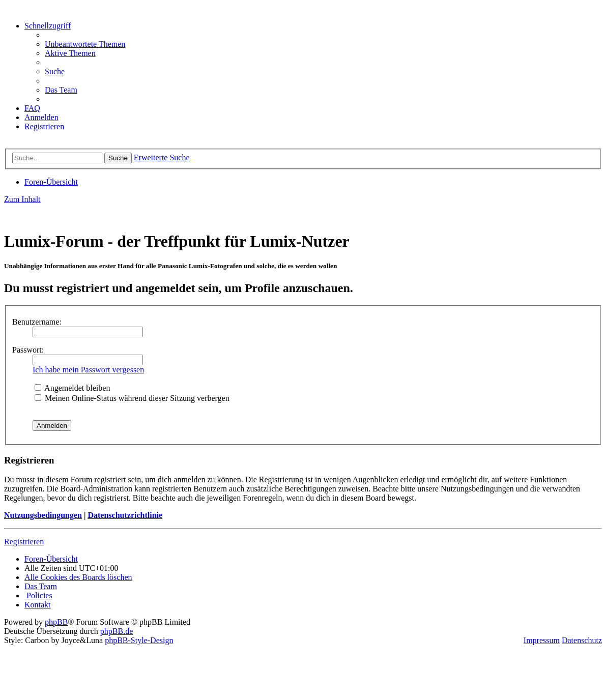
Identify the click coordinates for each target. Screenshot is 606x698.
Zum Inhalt (22, 199)
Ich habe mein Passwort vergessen (88, 369)
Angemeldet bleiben (72, 388)
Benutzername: (37, 321)
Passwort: (28, 349)
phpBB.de (116, 631)
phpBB (56, 622)
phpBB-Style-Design (139, 640)
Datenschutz (582, 640)
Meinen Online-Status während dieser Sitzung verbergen (132, 398)
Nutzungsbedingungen (43, 515)
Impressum (542, 640)
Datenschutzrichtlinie (125, 515)
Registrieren (24, 541)
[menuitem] (85, 44)
